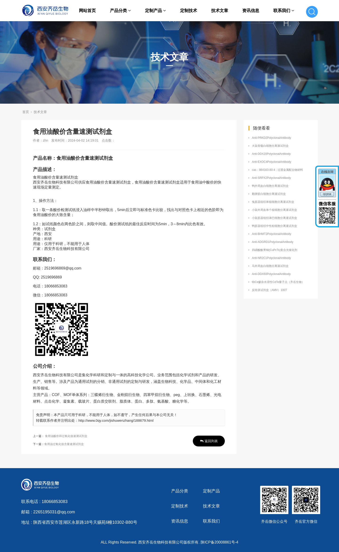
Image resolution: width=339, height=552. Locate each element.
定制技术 (188, 10)
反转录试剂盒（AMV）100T (269, 290)
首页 (25, 112)
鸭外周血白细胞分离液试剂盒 (270, 186)
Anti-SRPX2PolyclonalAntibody (271, 178)
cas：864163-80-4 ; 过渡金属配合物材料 (277, 170)
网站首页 (87, 10)
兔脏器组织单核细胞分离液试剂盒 (273, 202)
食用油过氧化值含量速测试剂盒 (64, 444)
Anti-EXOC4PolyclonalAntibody (271, 162)
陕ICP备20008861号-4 (219, 542)
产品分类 (120, 10)
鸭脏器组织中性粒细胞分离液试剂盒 (274, 226)
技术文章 (219, 10)
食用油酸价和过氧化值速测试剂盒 (66, 436)
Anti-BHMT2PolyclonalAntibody (271, 234)
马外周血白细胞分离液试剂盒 (270, 266)
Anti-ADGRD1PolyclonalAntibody (272, 242)
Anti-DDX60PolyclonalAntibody (271, 274)
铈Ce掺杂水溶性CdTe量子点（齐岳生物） (278, 282)
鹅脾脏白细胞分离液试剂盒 (269, 194)
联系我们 (283, 10)
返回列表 (209, 441)
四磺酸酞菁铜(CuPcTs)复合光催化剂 (274, 250)
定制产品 (155, 10)
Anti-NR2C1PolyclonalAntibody (271, 258)
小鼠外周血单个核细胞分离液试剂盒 (274, 210)
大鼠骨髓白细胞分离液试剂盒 (270, 145)
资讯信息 (250, 10)
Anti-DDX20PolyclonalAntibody (271, 153)
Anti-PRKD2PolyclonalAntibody (271, 137)
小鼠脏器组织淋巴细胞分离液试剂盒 (274, 218)
